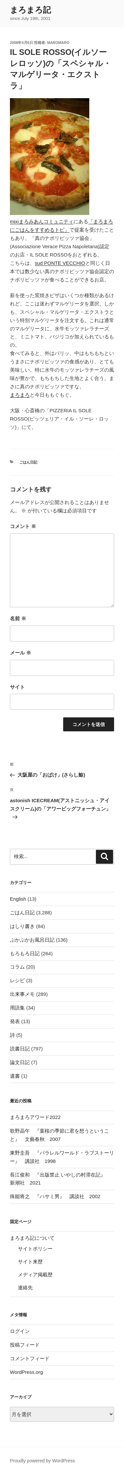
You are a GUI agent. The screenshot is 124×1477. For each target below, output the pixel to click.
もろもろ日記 (25, 953)
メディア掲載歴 (35, 1274)
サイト (17, 687)
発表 (15, 1021)
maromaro (58, 43)
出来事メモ (22, 994)
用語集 (17, 1008)
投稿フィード (25, 1345)
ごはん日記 (28, 462)
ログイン (20, 1331)
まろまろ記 (30, 9)
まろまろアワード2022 (35, 1117)
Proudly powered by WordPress (42, 1460)
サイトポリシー (35, 1248)
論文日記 (20, 1062)
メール (20, 652)
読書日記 (20, 1048)
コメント (23, 526)
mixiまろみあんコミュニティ (41, 221)
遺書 (15, 1076)
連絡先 (25, 1287)
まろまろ (20, 395)
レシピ (17, 980)
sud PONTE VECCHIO (60, 263)
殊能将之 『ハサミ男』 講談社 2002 (55, 1196)
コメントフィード (30, 1358)
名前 (18, 618)
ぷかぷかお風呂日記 (32, 940)
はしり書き (22, 926)
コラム (17, 967)
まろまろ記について (32, 1238)
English (18, 899)
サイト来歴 (30, 1261)
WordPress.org (26, 1372)
